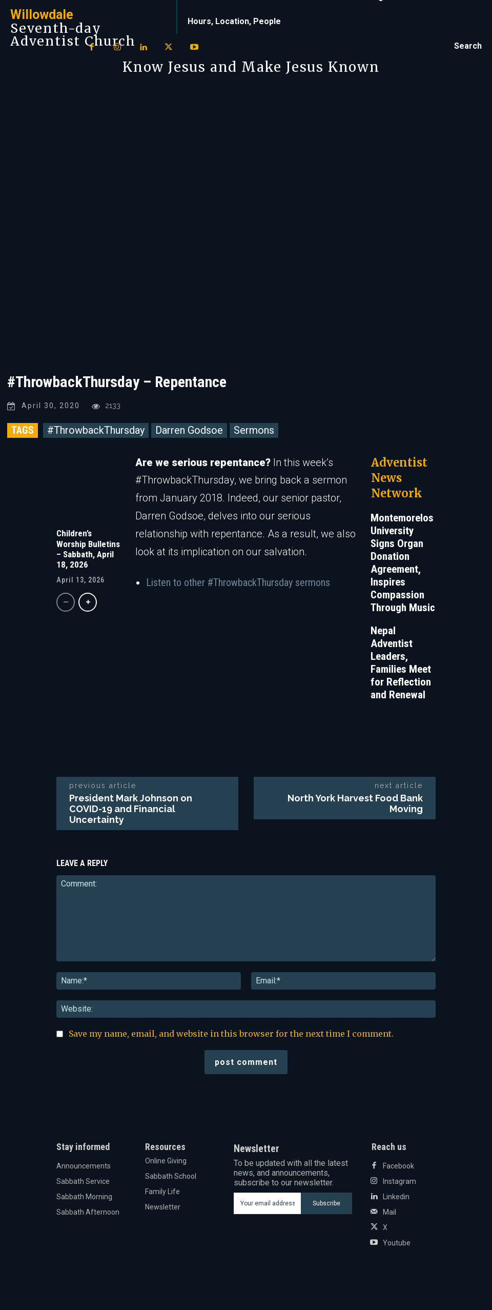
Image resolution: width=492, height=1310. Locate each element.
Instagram (399, 1181)
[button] (468, 46)
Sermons (254, 430)
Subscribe (326, 1203)
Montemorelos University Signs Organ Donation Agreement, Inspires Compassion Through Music (403, 563)
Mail (389, 1212)
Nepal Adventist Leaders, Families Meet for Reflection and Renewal (401, 662)
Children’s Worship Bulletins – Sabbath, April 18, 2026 (88, 549)
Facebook (398, 1166)
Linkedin (396, 1196)
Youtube (397, 1242)
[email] (267, 1203)
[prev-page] (65, 602)
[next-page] (87, 602)
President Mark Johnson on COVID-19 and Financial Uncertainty (130, 809)
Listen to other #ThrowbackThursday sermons (238, 582)
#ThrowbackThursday (96, 430)
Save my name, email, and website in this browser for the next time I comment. (231, 1034)
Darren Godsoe (189, 430)
